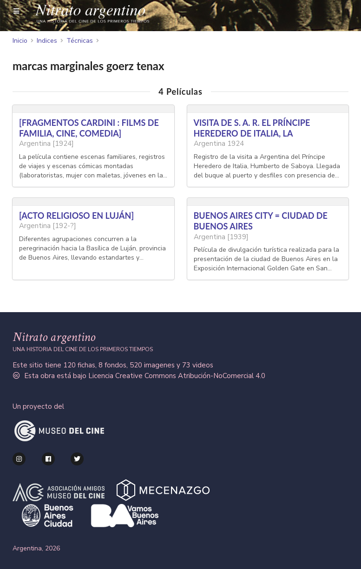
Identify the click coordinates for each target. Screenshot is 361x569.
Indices (47, 41)
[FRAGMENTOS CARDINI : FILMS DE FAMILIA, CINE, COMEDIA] (89, 128)
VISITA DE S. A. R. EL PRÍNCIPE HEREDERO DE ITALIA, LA (252, 128)
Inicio (20, 41)
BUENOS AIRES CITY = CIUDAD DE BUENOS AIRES (261, 220)
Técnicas (79, 41)
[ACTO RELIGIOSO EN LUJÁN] (76, 215)
